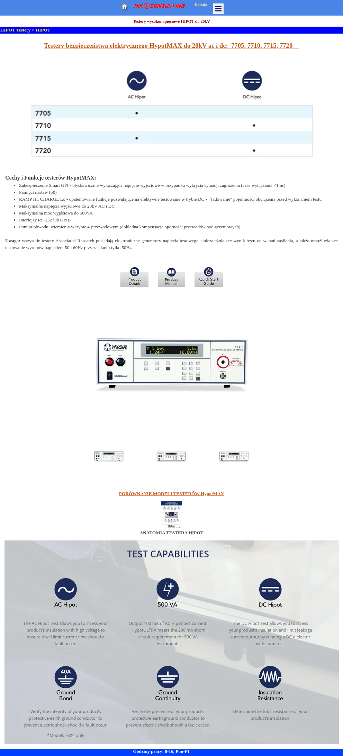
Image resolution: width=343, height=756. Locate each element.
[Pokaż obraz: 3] (234, 456)
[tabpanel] (171, 102)
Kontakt (201, 5)
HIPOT (43, 30)
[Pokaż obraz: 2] (171, 456)
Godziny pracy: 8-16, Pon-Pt (161, 751)
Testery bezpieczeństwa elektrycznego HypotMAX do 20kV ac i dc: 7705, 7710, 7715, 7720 (171, 45)
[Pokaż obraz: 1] (109, 456)
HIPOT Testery (15, 30)
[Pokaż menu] (218, 8)
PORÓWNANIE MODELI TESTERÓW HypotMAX (171, 493)
